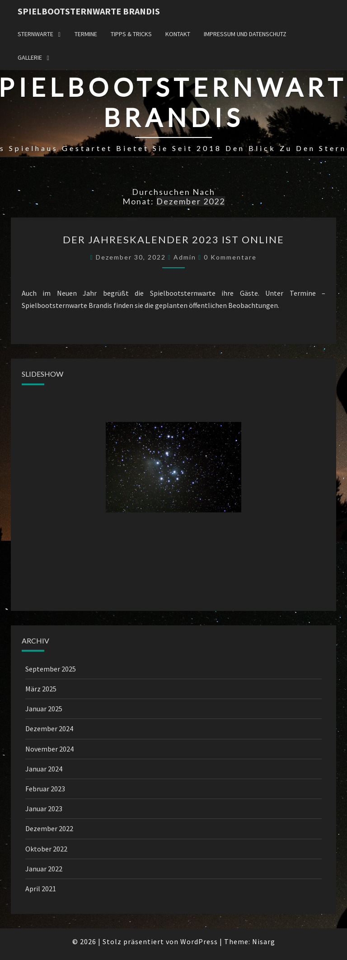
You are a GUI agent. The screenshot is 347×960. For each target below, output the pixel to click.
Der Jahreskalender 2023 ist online (173, 239)
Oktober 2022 (46, 848)
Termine (86, 34)
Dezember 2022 (49, 828)
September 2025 (50, 668)
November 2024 (49, 748)
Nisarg (263, 941)
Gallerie (30, 57)
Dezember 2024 (49, 728)
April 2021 (40, 888)
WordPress (199, 941)
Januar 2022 (43, 868)
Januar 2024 (43, 768)
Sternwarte (35, 34)
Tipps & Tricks (131, 34)
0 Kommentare (230, 257)
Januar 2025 (43, 708)
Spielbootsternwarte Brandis (89, 11)
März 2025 (40, 688)
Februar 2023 (45, 788)
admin (185, 257)
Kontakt (177, 34)
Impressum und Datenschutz (245, 34)
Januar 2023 (43, 808)
